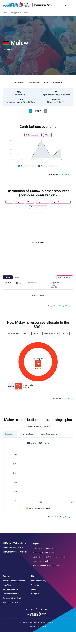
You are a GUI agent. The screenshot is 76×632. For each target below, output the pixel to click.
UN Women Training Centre (15, 543)
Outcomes (7, 277)
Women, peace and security (43, 561)
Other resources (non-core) (49, 166)
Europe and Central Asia (12, 598)
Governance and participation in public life (49, 557)
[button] (64, 102)
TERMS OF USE (24, 622)
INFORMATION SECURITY (47, 622)
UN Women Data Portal (13, 547)
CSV (60, 174)
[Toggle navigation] (71, 4)
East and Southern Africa (12, 593)
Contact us (35, 585)
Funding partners (15, 13)
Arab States (7, 585)
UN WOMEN (42, 627)
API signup (35, 593)
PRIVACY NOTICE (34, 622)
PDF (66, 174)
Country (17, 277)
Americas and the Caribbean (14, 581)
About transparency (38, 581)
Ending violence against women (45, 548)
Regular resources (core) (28, 166)
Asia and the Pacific (10, 589)
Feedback (34, 589)
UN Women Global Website (15, 551)
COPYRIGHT (33, 627)
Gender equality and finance (43, 552)
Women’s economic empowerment (39, 508)
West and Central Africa (12, 602)
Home (5, 13)
